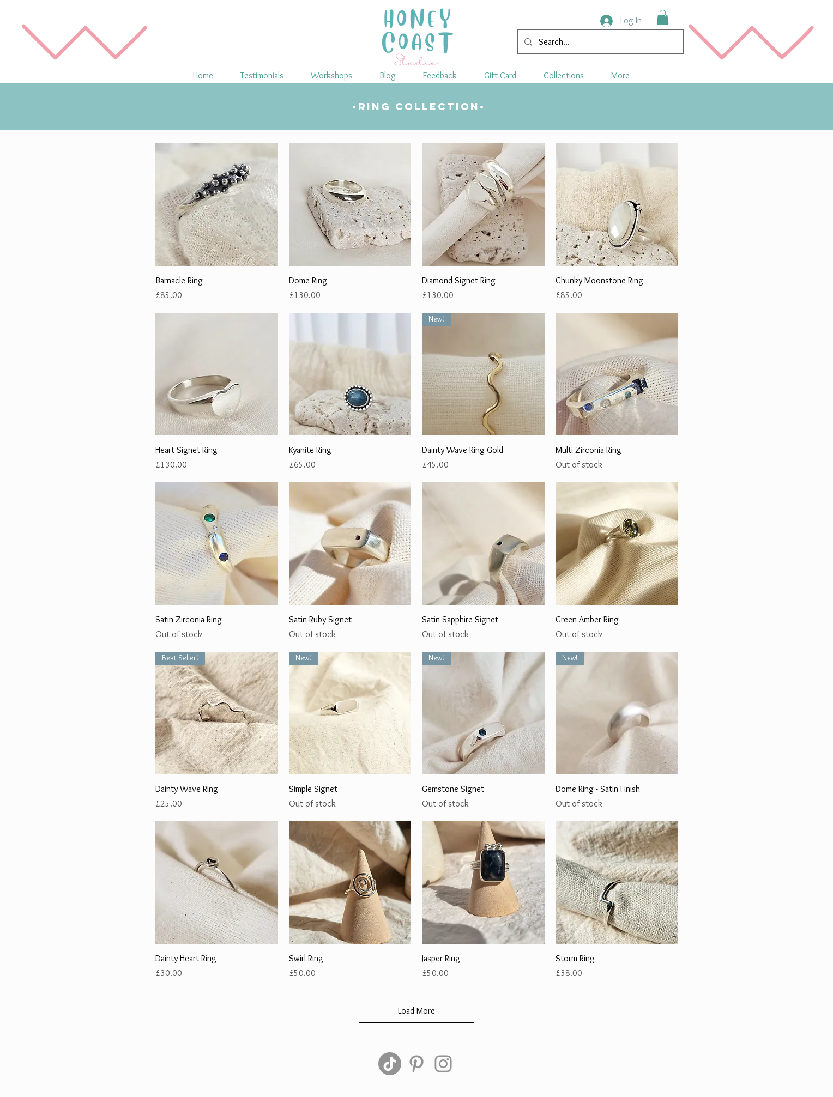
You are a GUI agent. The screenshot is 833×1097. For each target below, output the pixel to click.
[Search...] (599, 41)
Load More (416, 1010)
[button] (563, 75)
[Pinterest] (416, 1063)
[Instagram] (443, 1063)
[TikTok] (389, 1063)
